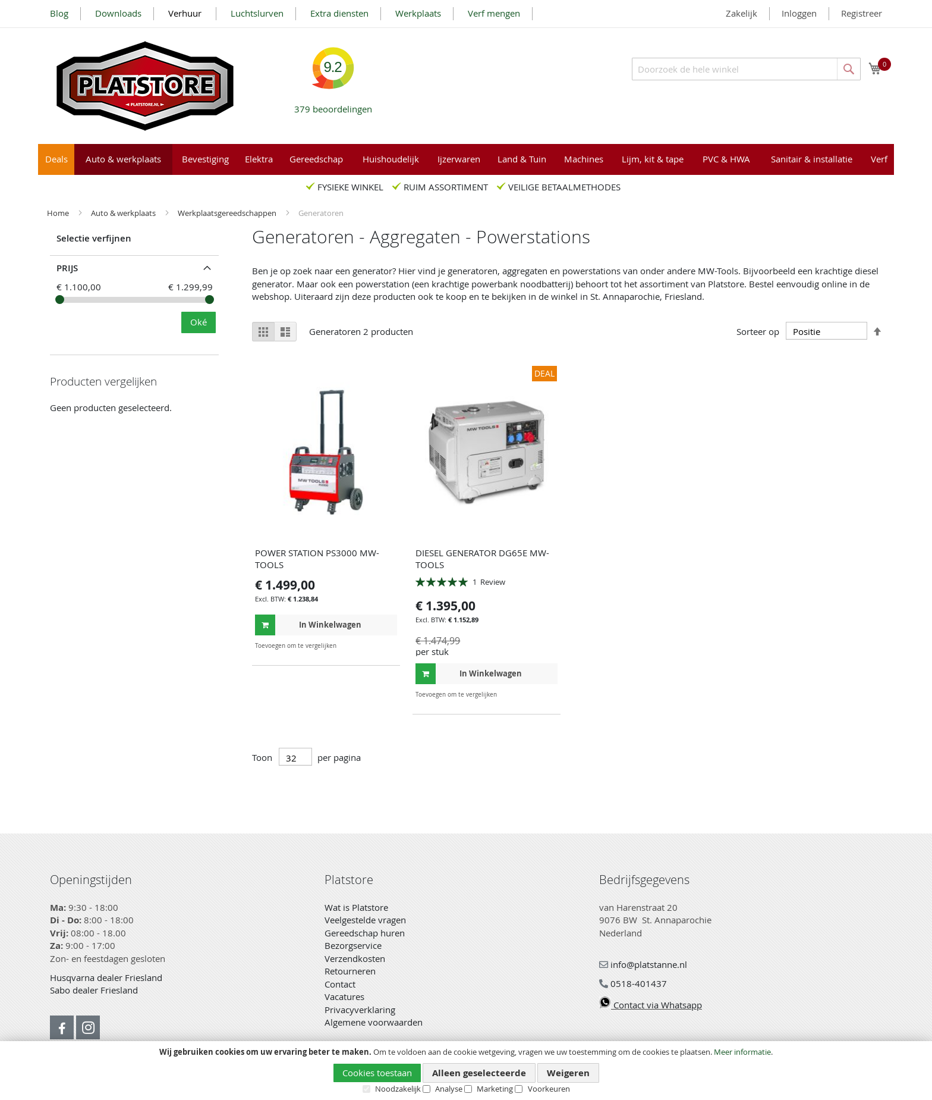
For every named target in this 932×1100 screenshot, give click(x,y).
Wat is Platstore (356, 907)
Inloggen (799, 13)
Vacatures (344, 996)
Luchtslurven (257, 13)
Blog (59, 13)
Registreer (861, 13)
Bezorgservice (353, 945)
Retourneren (350, 971)
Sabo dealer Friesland (94, 990)
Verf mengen (494, 13)
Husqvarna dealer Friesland (106, 977)
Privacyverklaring (360, 1010)
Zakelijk (741, 13)
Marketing (495, 1088)
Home (59, 213)
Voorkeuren (549, 1088)
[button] (386, 645)
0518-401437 (633, 983)
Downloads (118, 13)
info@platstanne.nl (643, 964)
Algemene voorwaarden (374, 1022)
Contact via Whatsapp (650, 1005)
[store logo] (145, 86)
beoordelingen (333, 104)
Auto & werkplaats (124, 213)
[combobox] (746, 69)
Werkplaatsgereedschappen (228, 213)
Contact (340, 984)
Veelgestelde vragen (365, 920)
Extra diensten (339, 13)
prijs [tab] (67, 268)
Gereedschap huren (365, 933)
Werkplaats (418, 13)
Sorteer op (757, 331)
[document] (466, 1071)
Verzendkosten (355, 958)
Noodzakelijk (398, 1088)
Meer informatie (742, 1051)
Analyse (448, 1088)
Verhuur (186, 13)
